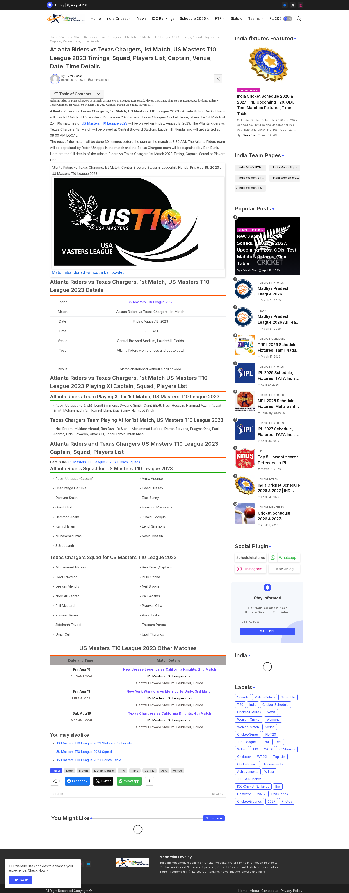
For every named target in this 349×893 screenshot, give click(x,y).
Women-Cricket (248, 719)
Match (83, 770)
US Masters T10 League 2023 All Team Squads (104, 462)
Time (134, 770)
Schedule (288, 697)
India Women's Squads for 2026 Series (252, 187)
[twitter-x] (293, 5)
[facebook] (285, 5)
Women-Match (248, 727)
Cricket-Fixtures (249, 712)
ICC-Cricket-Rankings (253, 786)
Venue (65, 37)
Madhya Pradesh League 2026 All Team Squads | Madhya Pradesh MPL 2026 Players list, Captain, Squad (278, 319)
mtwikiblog (284, 569)
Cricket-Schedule (275, 704)
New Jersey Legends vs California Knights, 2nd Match (169, 669)
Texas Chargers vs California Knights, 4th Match (169, 713)
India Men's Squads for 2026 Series (286, 167)
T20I (265, 742)
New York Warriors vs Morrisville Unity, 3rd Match (169, 691)
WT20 (241, 749)
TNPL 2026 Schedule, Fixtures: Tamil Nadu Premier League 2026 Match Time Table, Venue (278, 347)
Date (69, 770)
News (141, 18)
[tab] (96, 18)
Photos (287, 801)
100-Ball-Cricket (249, 779)
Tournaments (273, 764)
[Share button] (149, 781)
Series (269, 727)
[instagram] (300, 5)
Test (278, 742)
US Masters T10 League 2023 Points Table (88, 760)
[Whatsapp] (129, 781)
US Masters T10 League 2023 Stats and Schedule (93, 743)
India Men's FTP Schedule (252, 167)
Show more (214, 818)
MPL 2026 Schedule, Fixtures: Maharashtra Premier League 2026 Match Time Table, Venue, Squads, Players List (278, 404)
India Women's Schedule (286, 177)
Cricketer (244, 757)
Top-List (279, 757)
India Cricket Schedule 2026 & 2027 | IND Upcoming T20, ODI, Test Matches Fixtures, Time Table (265, 105)
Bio (277, 786)
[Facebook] (77, 781)
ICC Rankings (163, 18)
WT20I (262, 757)
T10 (122, 770)
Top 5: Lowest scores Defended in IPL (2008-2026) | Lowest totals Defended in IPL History (278, 460)
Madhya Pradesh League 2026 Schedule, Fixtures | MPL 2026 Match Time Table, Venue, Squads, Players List (279, 291)
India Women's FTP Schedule (252, 177)
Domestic (244, 794)
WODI (268, 749)
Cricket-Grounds (249, 801)
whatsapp (287, 557)
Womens (273, 719)
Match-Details (104, 770)
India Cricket (117, 18)
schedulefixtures (250, 557)
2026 (261, 794)
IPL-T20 (270, 734)
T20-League (246, 742)
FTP (218, 18)
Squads (243, 697)
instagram (253, 569)
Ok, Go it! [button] (21, 880)
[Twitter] (103, 781)
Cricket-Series (248, 734)
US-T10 (150, 770)
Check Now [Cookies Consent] (36, 870)
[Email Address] (267, 621)
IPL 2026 (276, 18)
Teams (254, 18)
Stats (235, 18)
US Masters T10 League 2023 (104, 123)
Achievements (247, 771)
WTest (269, 771)
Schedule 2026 (193, 18)
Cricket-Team (247, 764)
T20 (240, 704)
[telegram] (88, 864)
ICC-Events (287, 749)
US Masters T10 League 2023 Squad (83, 752)
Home (96, 18)
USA (164, 770)
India (252, 704)
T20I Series (279, 794)
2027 (272, 801)
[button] (287, 18)
